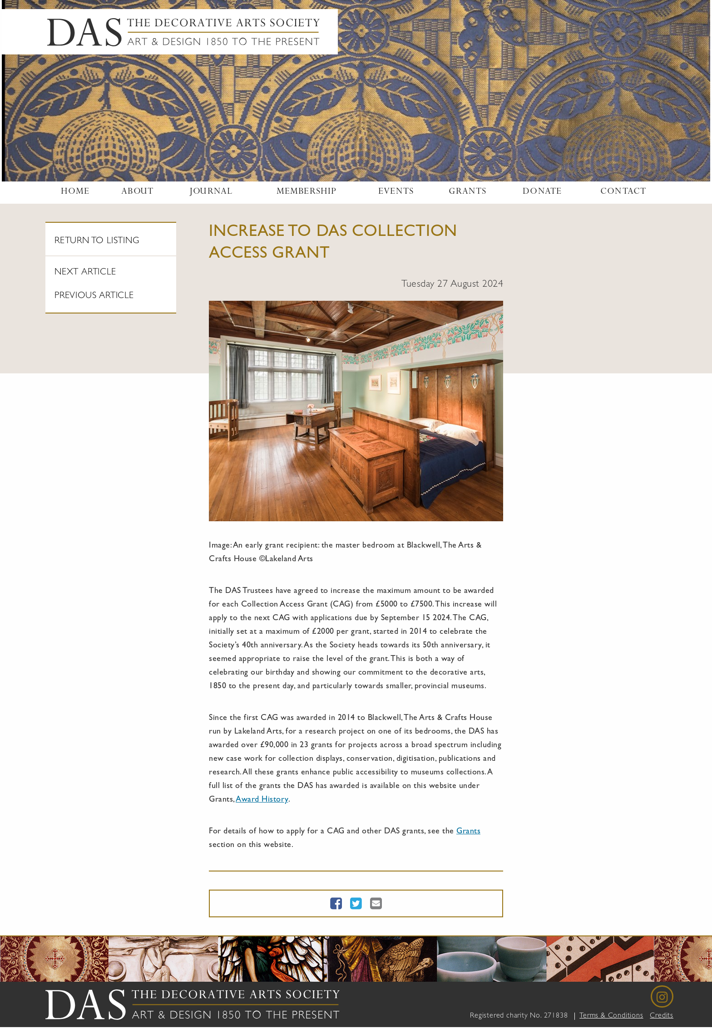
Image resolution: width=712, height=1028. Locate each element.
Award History (262, 800)
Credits (661, 1016)
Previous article (94, 296)
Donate (542, 192)
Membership (307, 192)
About (137, 192)
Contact (623, 192)
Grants (467, 192)
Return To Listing (96, 241)
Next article (85, 272)
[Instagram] (662, 996)
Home (75, 192)
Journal (210, 192)
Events (396, 192)
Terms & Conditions (611, 1016)
